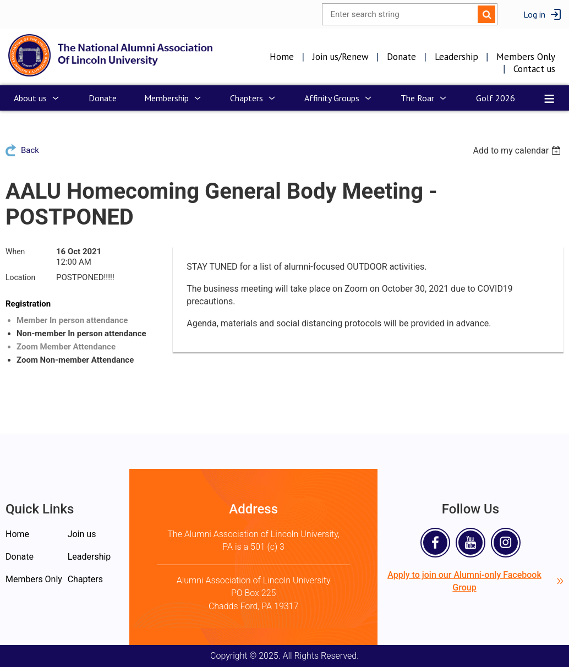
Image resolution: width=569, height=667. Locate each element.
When (15, 251)
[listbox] (518, 150)
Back (30, 150)
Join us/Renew (341, 57)
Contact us (534, 69)
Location (20, 277)
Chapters (85, 579)
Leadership (456, 57)
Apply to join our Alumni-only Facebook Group (475, 581)
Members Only (525, 57)
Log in (534, 14)
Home (282, 57)
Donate (401, 57)
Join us (82, 534)
